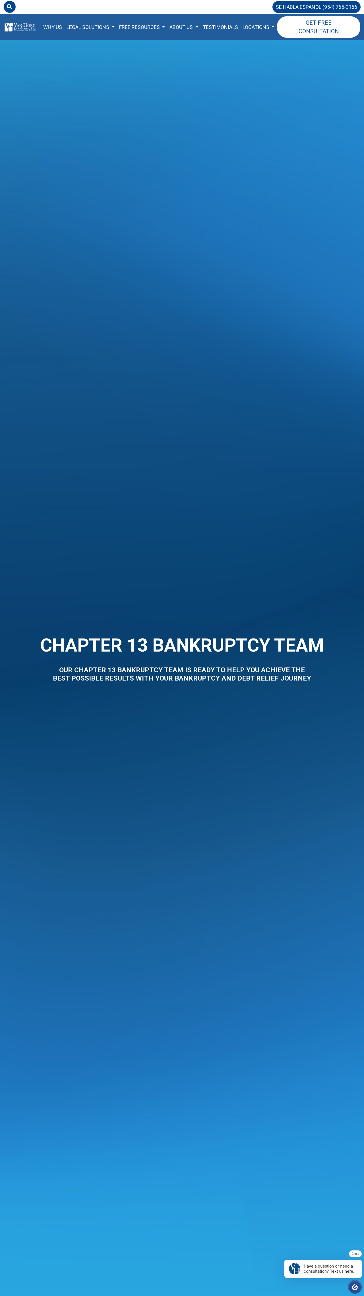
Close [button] (355, 1253)
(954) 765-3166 (339, 7)
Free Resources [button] (140, 27)
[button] (355, 1287)
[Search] (9, 7)
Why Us (52, 27)
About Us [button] (181, 27)
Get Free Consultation (319, 27)
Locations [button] (256, 27)
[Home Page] (19, 27)
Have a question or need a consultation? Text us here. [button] (321, 1268)
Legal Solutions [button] (88, 27)
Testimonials (220, 27)
